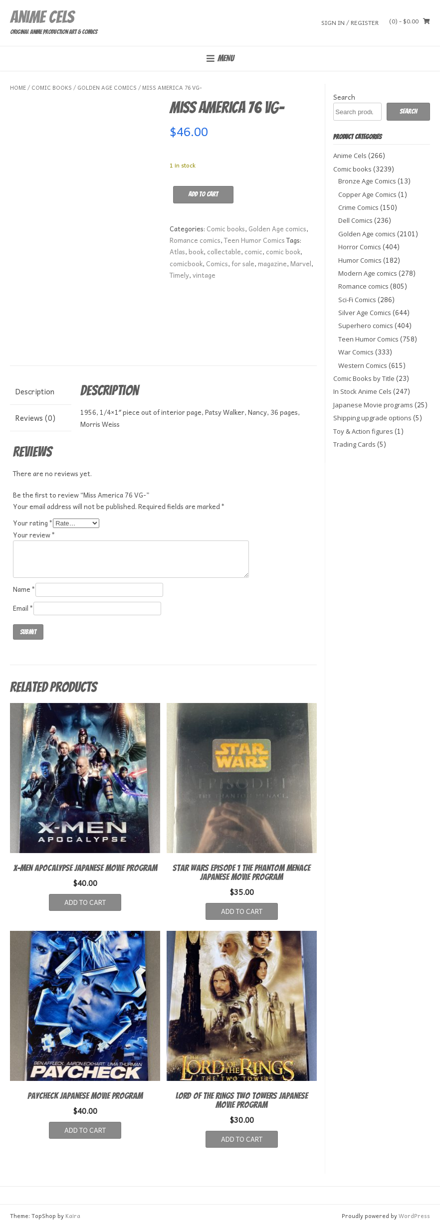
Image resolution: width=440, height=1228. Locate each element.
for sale (242, 263)
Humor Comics (360, 260)
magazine (272, 263)
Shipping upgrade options (372, 417)
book (196, 251)
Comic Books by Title (364, 378)
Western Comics (362, 365)
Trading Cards (354, 444)
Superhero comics (365, 325)
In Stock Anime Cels (362, 391)
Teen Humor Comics (254, 240)
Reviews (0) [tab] (35, 418)
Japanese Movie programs (373, 404)
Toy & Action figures (363, 431)
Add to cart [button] (85, 902)
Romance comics (195, 240)
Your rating (33, 523)
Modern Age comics (367, 273)
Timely (179, 275)
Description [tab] (34, 391)
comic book (283, 251)
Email (23, 608)
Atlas (177, 251)
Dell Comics (355, 220)
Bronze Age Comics (367, 180)
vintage (204, 275)
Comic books (51, 87)
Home (18, 87)
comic (253, 251)
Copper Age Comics (367, 194)
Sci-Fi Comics (357, 299)
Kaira (72, 1216)
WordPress (414, 1216)
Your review (34, 534)
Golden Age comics (107, 87)
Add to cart (203, 194)
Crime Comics (358, 207)
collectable (224, 251)
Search (344, 97)
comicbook (186, 263)
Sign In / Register (350, 22)
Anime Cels (42, 17)
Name (24, 589)
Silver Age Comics (364, 312)
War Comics (356, 352)
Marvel (300, 263)
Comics (217, 263)
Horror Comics (359, 246)
